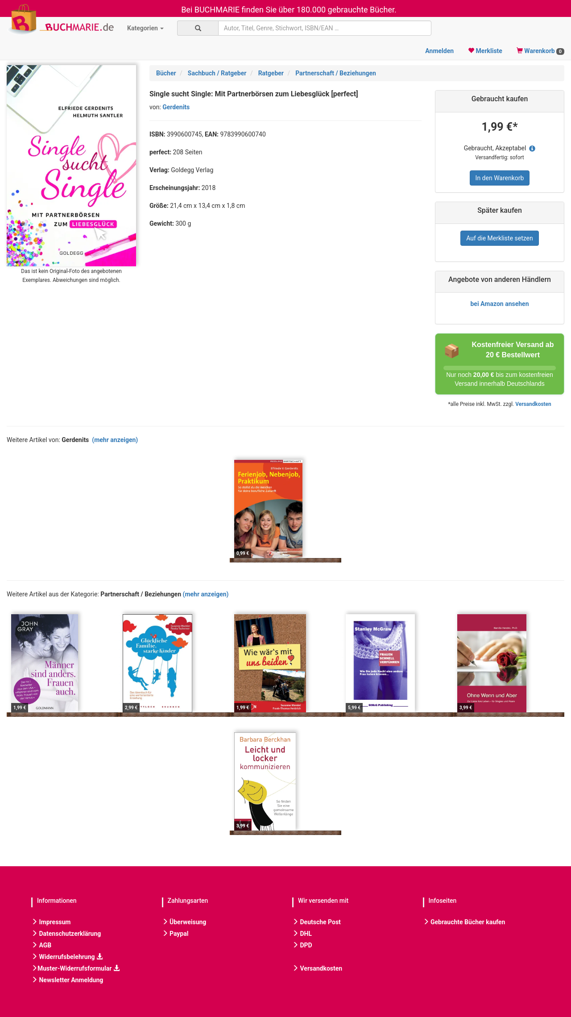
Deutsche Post (316, 922)
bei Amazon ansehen (499, 303)
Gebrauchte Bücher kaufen (464, 922)
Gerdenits (176, 107)
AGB (41, 945)
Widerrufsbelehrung (67, 956)
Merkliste (485, 50)
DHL (302, 933)
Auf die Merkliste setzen (499, 238)
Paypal (175, 933)
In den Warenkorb (500, 178)
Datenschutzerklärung (66, 933)
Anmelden (439, 50)
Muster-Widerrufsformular (75, 968)
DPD (302, 945)
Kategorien (145, 28)
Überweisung (184, 922)
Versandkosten (533, 404)
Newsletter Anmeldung (67, 980)
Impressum (50, 922)
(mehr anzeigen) (115, 439)
